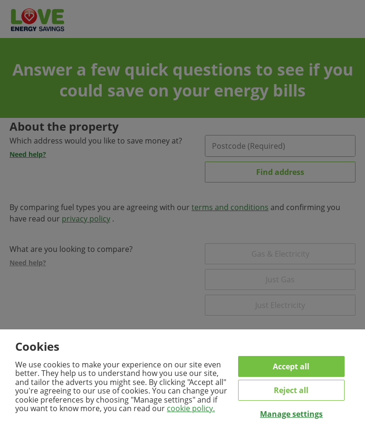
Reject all (291, 390)
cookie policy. (191, 408)
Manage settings (291, 414)
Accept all (291, 366)
